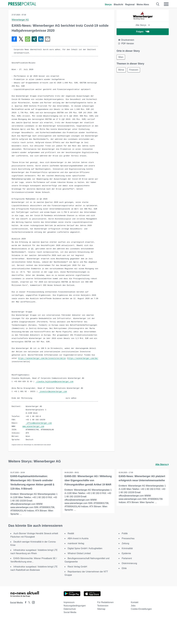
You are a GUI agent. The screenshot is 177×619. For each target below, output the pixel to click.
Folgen (142, 31)
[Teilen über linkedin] (41, 39)
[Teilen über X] (21, 39)
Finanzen (134, 70)
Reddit (71, 533)
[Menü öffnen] (166, 4)
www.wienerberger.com (33, 426)
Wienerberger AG (20, 20)
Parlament (127, 558)
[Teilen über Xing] (34, 39)
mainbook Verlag (76, 543)
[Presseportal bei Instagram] (32, 602)
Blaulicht (118, 4)
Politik (125, 533)
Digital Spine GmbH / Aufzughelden (85, 548)
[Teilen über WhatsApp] (27, 39)
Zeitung (125, 543)
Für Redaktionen (105, 602)
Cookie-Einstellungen (141, 609)
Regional (130, 4)
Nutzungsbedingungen (75, 605)
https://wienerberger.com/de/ (83, 358)
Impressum (69, 602)
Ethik (124, 568)
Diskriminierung (129, 563)
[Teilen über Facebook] (14, 39)
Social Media (70, 612)
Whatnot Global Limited (79, 553)
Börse (121, 70)
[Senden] (47, 39)
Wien (120, 57)
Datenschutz (70, 609)
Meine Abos (143, 4)
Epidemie (126, 553)
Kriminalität (127, 548)
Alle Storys (143, 25)
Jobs (133, 605)
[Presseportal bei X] (28, 602)
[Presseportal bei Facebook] (24, 602)
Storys (108, 4)
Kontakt (134, 602)
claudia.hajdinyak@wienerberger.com (54, 382)
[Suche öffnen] (158, 4)
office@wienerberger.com (39, 423)
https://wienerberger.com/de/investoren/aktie (42, 358)
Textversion (102, 605)
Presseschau (128, 538)
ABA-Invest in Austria (78, 538)
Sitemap (101, 609)
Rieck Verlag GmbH (77, 566)
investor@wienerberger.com (53, 391)
